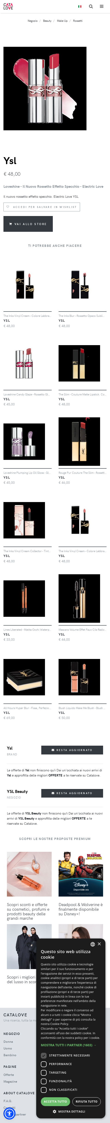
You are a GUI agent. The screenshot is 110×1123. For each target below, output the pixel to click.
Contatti (9, 1107)
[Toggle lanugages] (79, 6)
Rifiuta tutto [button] (87, 1102)
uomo (7, 1048)
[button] (9, 1113)
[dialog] (70, 1028)
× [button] (99, 944)
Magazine (10, 1081)
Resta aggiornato (72, 750)
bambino (9, 1055)
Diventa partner (14, 1114)
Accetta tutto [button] (55, 1102)
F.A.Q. (7, 1101)
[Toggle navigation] (101, 6)
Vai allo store (28, 224)
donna (8, 1041)
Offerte (8, 1074)
